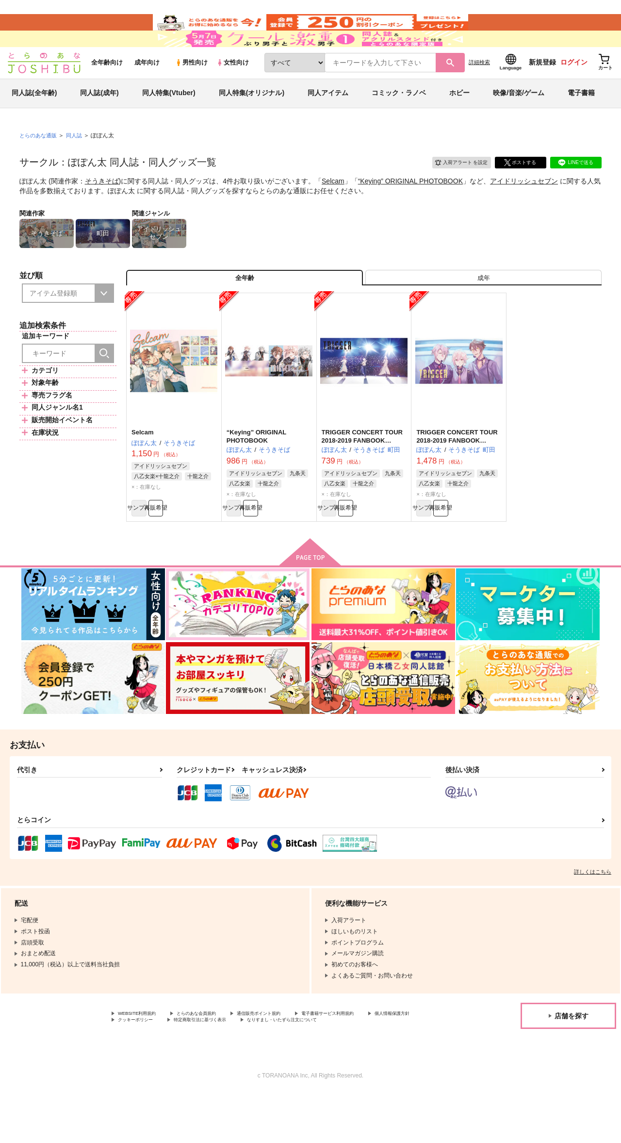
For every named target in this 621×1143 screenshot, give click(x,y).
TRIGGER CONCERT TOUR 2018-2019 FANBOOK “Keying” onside (362, 474)
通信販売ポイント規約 (290, 1052)
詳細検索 (479, 88)
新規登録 (542, 88)
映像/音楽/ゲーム (518, 118)
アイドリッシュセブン (524, 207)
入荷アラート (454, 186)
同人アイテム (328, 118)
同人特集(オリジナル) (251, 118)
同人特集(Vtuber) (169, 118)
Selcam (333, 207)
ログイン (574, 88)
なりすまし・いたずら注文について (164, 1069)
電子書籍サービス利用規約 (375, 1052)
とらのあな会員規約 (214, 1052)
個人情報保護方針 (141, 1061)
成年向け (147, 88)
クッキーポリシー (208, 1061)
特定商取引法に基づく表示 (288, 1061)
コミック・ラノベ (399, 118)
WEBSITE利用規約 (142, 1052)
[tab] (483, 307)
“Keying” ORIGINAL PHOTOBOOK (410, 207)
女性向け (232, 88)
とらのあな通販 (39, 160)
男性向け (191, 88)
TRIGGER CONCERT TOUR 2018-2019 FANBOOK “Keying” (456, 474)
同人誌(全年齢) (34, 118)
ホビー (459, 118)
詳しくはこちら (592, 910)
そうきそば (102, 207)
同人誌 (78, 160)
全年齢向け (107, 88)
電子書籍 (581, 118)
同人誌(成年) (99, 118)
